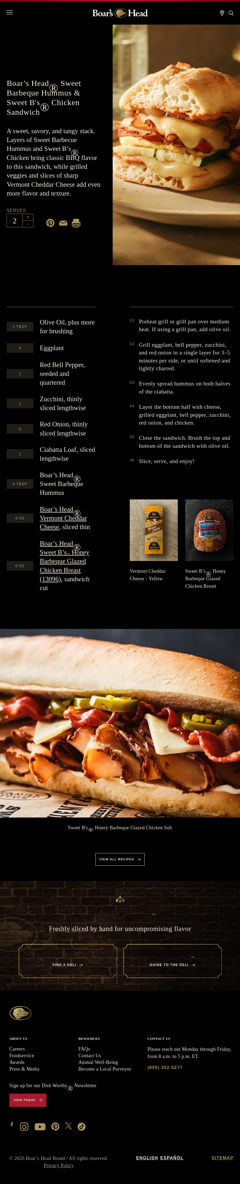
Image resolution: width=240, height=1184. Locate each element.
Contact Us (89, 1055)
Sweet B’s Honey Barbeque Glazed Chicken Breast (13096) (64, 561)
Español (171, 1158)
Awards (17, 1062)
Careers (17, 1049)
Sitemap (223, 1158)
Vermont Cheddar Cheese (63, 518)
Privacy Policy (59, 1165)
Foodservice (21, 1055)
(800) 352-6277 (165, 1067)
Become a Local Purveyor (104, 1069)
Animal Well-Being (98, 1062)
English (147, 1158)
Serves (16, 210)
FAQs (84, 1049)
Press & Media (24, 1069)
